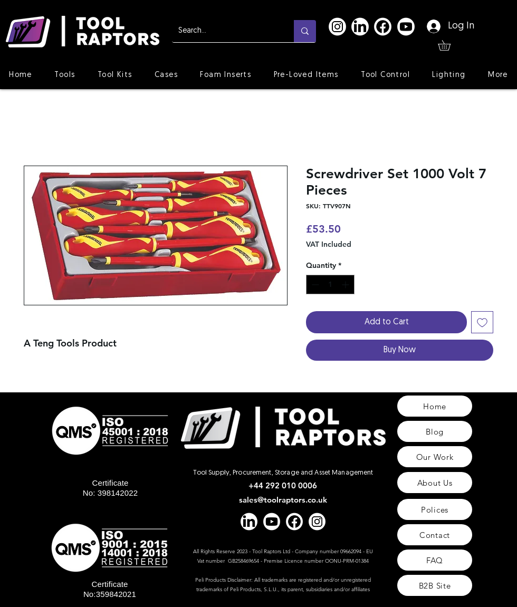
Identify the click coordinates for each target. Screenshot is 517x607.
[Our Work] (434, 456)
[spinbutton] (330, 284)
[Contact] (434, 534)
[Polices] (434, 509)
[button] (449, 45)
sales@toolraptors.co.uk (283, 500)
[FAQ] (434, 560)
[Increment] (346, 284)
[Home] (434, 406)
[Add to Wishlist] (482, 322)
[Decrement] (314, 284)
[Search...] (225, 31)
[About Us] (434, 482)
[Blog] (434, 431)
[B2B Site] (434, 585)
